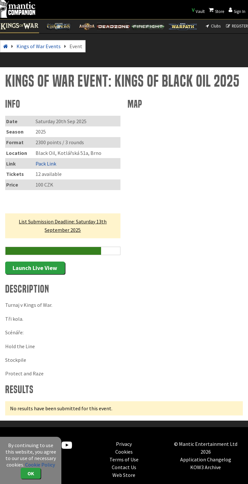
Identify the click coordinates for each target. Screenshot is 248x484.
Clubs (213, 25)
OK (30, 473)
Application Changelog (205, 459)
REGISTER (237, 25)
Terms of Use (124, 459)
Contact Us (124, 467)
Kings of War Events (38, 46)
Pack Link (46, 163)
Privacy (124, 444)
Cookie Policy (40, 464)
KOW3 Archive (205, 467)
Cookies (124, 451)
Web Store (123, 475)
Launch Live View (35, 268)
